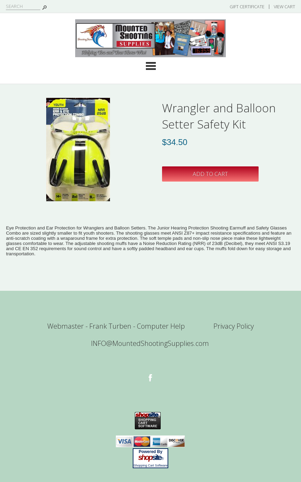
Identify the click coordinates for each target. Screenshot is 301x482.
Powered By (150, 451)
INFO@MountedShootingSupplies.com (150, 343)
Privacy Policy (233, 326)
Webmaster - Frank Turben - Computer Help (116, 326)
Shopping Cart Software (150, 465)
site (150, 457)
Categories (150, 65)
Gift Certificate (247, 6)
